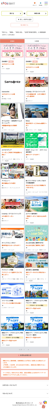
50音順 (37, 41)
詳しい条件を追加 (24, 19)
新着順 (12, 41)
